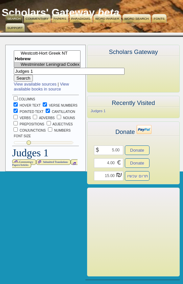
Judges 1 (98, 111)
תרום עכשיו (137, 175)
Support (15, 28)
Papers (60, 18)
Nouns (66, 118)
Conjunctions (29, 130)
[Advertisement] (123, 232)
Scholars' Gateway (48, 12)
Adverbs (44, 118)
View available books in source (41, 86)
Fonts (159, 18)
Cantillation (60, 112)
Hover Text (26, 105)
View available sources (35, 84)
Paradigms (80, 18)
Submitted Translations (52, 162)
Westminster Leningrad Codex (47, 64)
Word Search (136, 18)
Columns (24, 99)
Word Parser (107, 18)
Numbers (59, 130)
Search (14, 18)
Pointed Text (28, 112)
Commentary (37, 18)
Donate (137, 150)
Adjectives (60, 124)
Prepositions (28, 124)
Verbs (22, 118)
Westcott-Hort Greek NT (47, 53)
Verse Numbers (58, 105)
